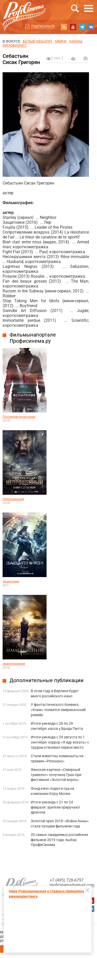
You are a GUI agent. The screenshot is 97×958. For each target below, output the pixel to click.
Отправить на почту (86, 58)
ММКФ (60, 41)
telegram (82, 27)
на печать (73, 59)
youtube (73, 27)
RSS (64, 27)
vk (91, 27)
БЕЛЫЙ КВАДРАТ (37, 41)
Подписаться (43, 26)
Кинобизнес (15, 45)
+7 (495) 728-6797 (67, 880)
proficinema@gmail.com (72, 885)
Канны (75, 41)
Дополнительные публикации (47, 680)
